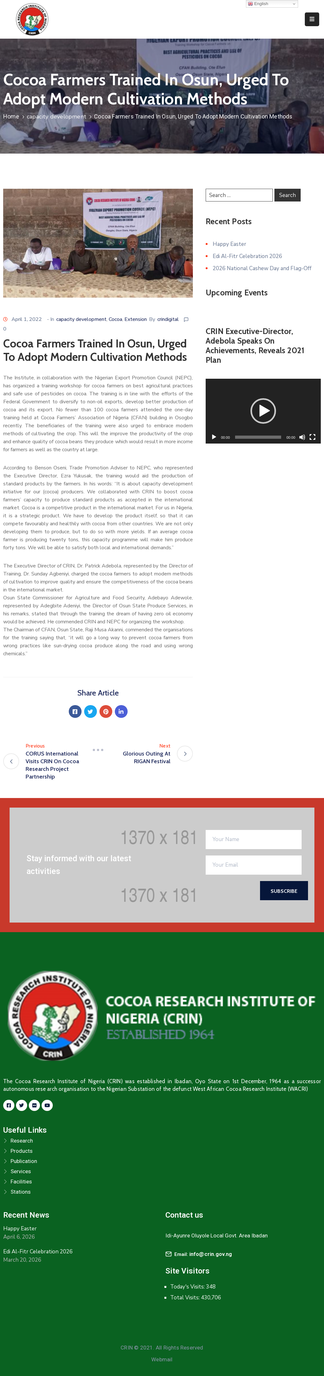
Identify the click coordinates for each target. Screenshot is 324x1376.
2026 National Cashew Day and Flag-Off (262, 268)
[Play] (214, 437)
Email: (203, 1254)
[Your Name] (254, 839)
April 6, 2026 (19, 1237)
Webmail (161, 1359)
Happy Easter (229, 244)
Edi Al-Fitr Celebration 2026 (247, 256)
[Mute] (302, 437)
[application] (263, 411)
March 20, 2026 (22, 1260)
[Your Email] (254, 865)
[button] (263, 411)
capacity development (56, 116)
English (258, 3)
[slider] (258, 437)
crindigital (168, 319)
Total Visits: (185, 1297)
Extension (135, 319)
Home (11, 116)
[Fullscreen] (312, 437)
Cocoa (115, 319)
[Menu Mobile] (312, 19)
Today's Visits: (188, 1286)
